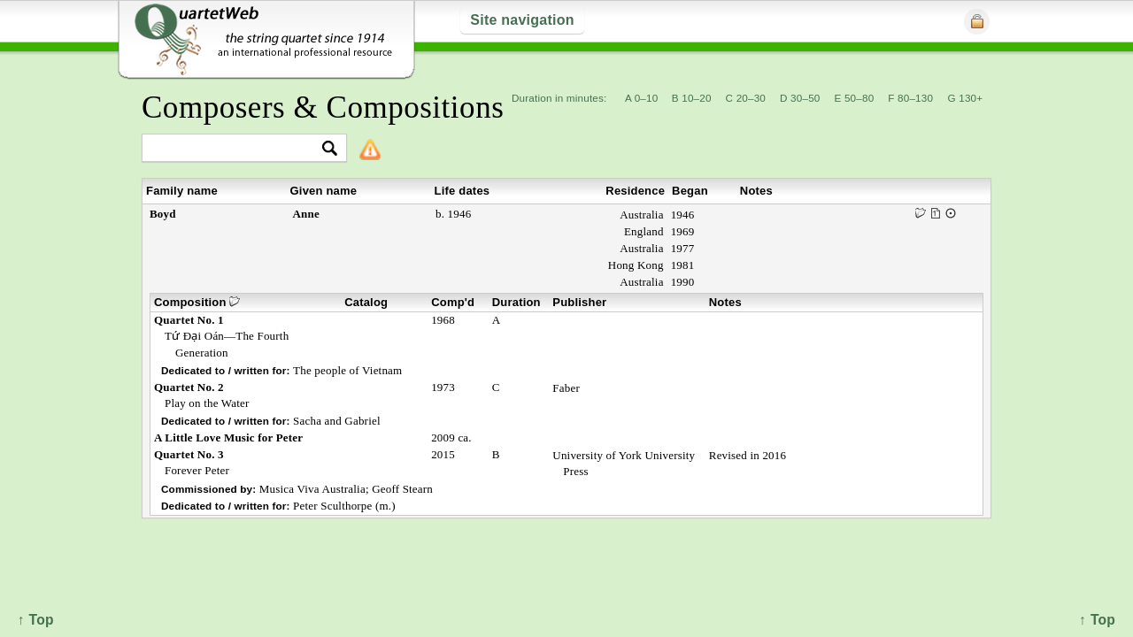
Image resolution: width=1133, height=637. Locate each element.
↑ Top (1097, 619)
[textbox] (236, 149)
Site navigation (522, 19)
